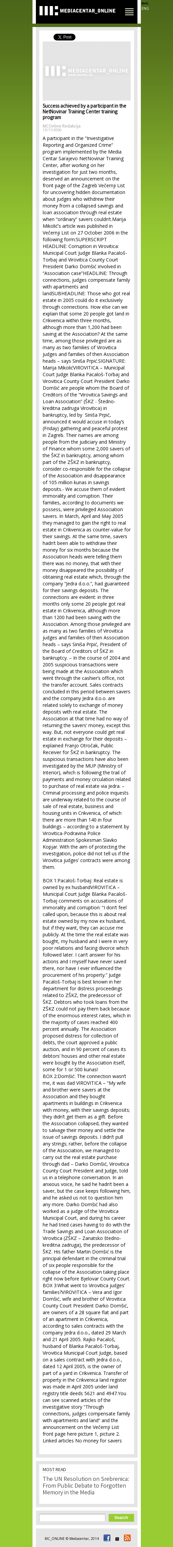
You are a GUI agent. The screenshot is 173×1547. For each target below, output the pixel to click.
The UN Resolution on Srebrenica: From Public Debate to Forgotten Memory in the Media (86, 1486)
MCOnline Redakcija (62, 126)
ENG (145, 8)
